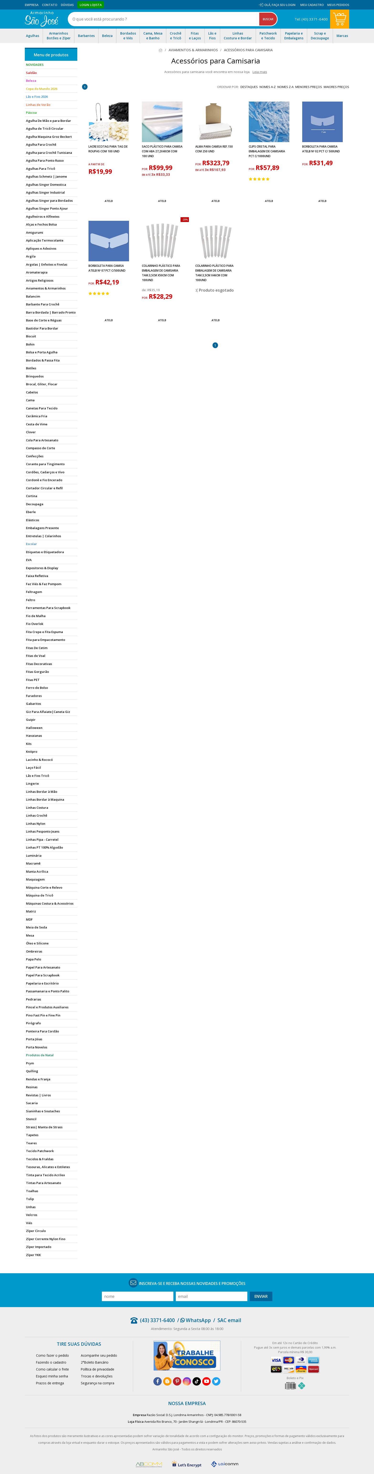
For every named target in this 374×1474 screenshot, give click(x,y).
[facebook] (157, 1381)
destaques (249, 87)
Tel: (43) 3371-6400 (311, 19)
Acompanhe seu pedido (99, 1355)
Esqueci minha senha (52, 1376)
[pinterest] (177, 1381)
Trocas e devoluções (97, 1376)
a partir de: (96, 164)
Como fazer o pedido (52, 1355)
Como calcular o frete (52, 1369)
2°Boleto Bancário (95, 1362)
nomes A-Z (268, 87)
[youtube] (206, 1381)
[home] (41, 19)
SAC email (229, 1320)
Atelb (109, 201)
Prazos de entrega (50, 1383)
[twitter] (216, 1381)
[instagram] (187, 1381)
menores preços (308, 87)
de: (144, 290)
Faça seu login (284, 5)
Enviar (261, 1296)
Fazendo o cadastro (51, 1362)
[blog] (167, 1381)
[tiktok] (196, 1381)
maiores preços (336, 87)
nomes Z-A (285, 87)
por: (145, 169)
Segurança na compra (97, 1383)
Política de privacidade (97, 1369)
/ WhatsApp (194, 1320)
